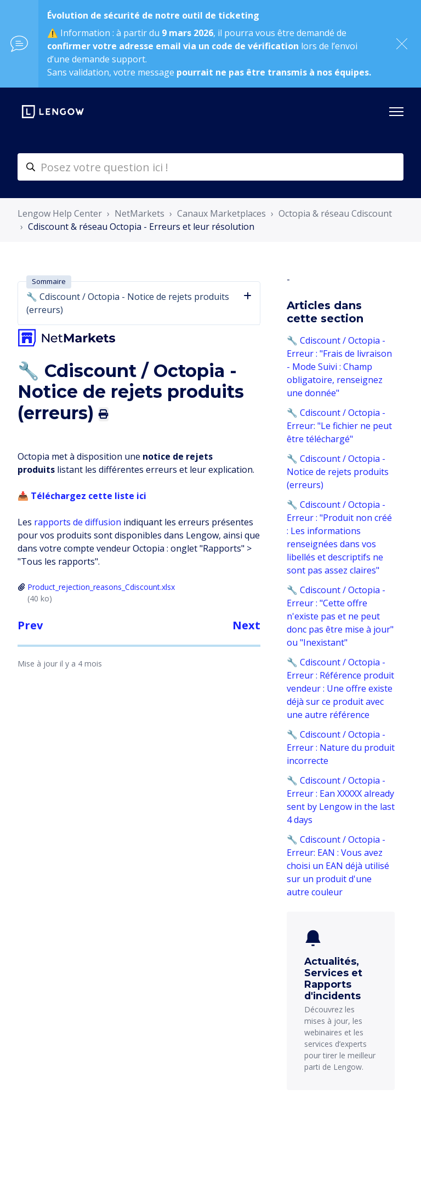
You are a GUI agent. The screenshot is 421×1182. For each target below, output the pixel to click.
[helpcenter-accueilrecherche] (210, 167)
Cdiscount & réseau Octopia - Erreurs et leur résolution (141, 227)
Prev (30, 625)
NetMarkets (139, 213)
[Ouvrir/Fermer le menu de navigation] (396, 111)
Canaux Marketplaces (221, 213)
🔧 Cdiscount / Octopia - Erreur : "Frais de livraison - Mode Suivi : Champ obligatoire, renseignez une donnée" (339, 366)
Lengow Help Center (60, 213)
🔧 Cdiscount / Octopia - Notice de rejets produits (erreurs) (338, 472)
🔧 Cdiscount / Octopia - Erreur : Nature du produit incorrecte (341, 747)
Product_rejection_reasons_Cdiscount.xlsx (101, 587)
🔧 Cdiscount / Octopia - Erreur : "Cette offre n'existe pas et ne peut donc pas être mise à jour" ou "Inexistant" (340, 616)
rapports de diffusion (77, 522)
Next (246, 625)
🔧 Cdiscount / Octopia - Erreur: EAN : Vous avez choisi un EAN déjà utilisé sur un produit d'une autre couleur (338, 865)
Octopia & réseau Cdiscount (335, 213)
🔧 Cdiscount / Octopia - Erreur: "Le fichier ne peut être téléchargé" (339, 426)
